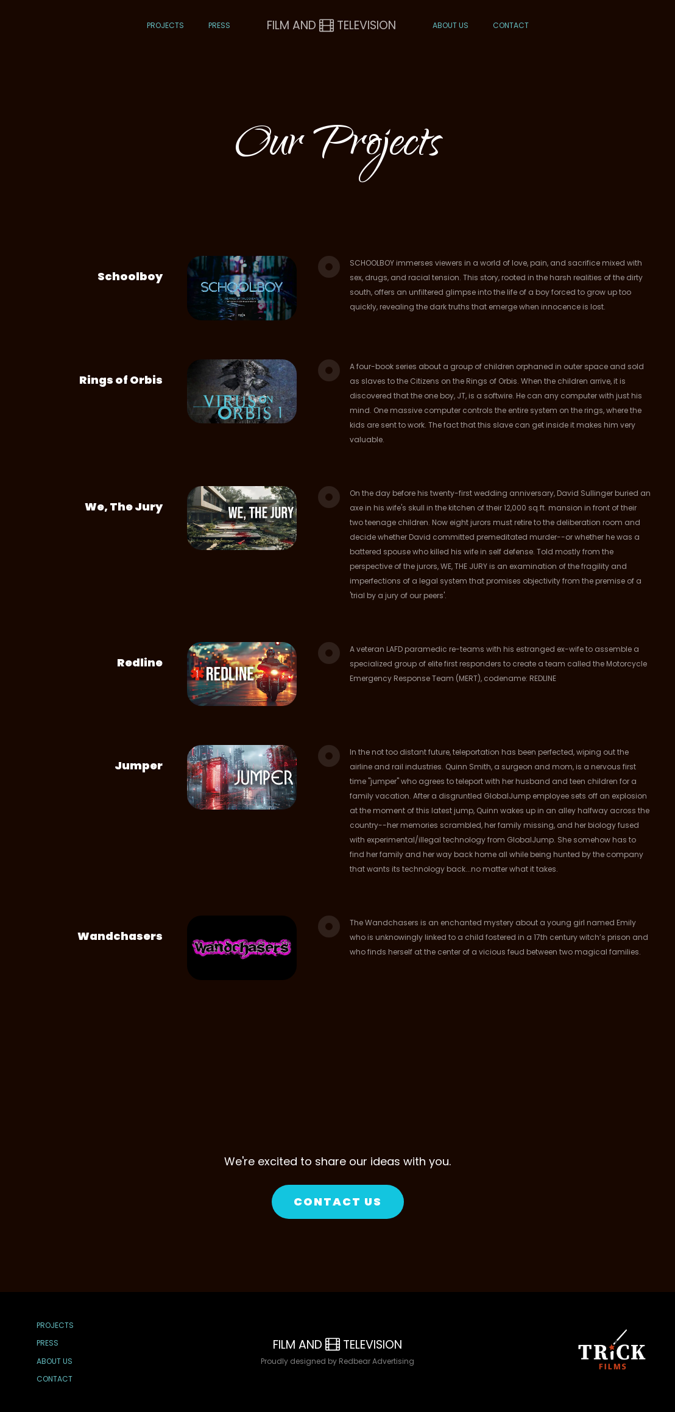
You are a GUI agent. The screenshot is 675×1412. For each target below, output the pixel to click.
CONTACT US (338, 1201)
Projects (165, 25)
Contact (511, 25)
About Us (450, 25)
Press (219, 25)
